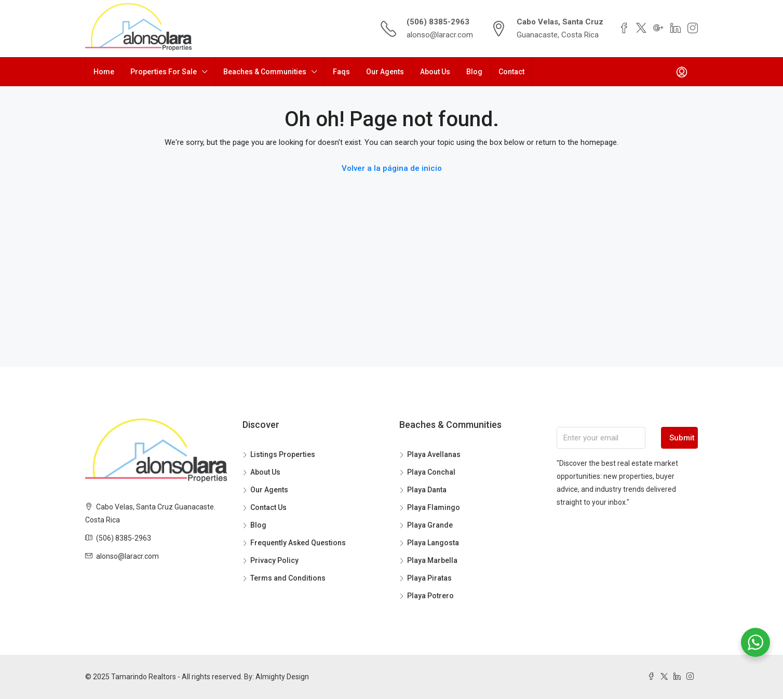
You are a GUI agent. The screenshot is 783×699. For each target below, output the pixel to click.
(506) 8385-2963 (438, 21)
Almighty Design (282, 677)
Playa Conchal (431, 472)
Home (103, 72)
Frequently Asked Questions (298, 543)
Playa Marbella (432, 560)
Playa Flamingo (433, 507)
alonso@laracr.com (440, 34)
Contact (511, 72)
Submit (682, 437)
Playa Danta (427, 490)
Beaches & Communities (264, 72)
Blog (474, 72)
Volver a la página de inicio (392, 168)
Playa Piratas (429, 578)
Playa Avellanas (434, 454)
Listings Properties (282, 454)
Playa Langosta (433, 543)
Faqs (341, 72)
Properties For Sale (163, 72)
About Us (435, 72)
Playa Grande (430, 525)
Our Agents (385, 72)
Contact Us (268, 507)
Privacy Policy (274, 560)
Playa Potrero (430, 596)
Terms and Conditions (288, 578)
